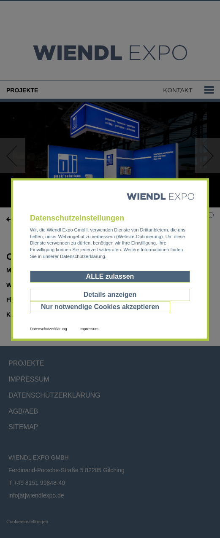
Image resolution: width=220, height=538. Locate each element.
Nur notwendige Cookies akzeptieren (100, 306)
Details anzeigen (110, 294)
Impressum (89, 329)
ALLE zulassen (110, 276)
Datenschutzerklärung (48, 329)
